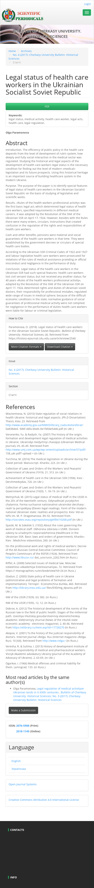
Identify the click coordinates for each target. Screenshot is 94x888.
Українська (19, 769)
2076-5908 (23, 725)
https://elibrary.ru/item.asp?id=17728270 (38, 627)
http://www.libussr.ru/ (20, 557)
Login (87, 4)
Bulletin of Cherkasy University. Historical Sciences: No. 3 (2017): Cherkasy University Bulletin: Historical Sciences (49, 696)
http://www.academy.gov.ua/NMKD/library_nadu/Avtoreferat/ (44, 425)
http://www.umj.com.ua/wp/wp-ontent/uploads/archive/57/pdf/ (46, 449)
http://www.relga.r (54, 640)
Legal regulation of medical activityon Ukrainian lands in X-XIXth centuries (48, 690)
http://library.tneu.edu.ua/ (29, 587)
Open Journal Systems (23, 784)
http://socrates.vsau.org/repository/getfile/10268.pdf (39, 519)
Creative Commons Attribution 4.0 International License (44, 800)
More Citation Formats (26, 346)
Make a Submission (23, 710)
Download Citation (60, 346)
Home (12, 51)
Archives (26, 51)
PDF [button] (47, 106)
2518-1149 (22, 731)
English (16, 761)
